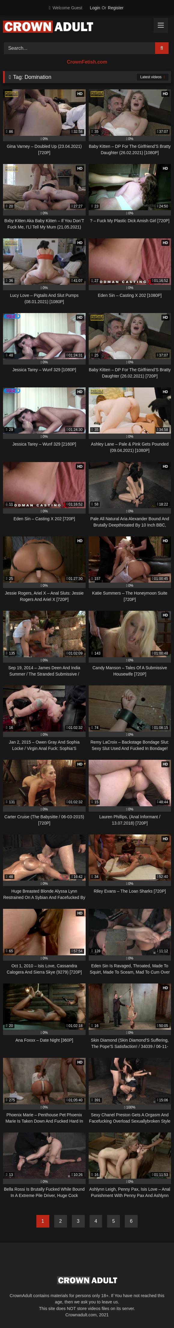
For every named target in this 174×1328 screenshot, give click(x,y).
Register (116, 7)
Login (95, 7)
